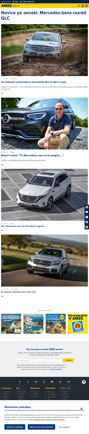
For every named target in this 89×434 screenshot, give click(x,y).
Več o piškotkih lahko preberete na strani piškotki (47, 419)
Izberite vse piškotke (15, 427)
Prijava (69, 360)
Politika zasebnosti (66, 395)
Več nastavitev (64, 427)
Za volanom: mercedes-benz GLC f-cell (18, 291)
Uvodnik (6, 392)
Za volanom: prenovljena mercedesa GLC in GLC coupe (33, 82)
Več (2, 93)
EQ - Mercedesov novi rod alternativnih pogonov (22, 226)
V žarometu (6, 388)
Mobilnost (35, 388)
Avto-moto (6, 394)
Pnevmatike (22, 392)
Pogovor (6, 397)
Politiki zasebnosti (56, 369)
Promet (35, 392)
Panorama (51, 392)
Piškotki (65, 392)
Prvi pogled (52, 394)
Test (18, 388)
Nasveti (35, 394)
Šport (5, 399)
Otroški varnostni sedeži (21, 396)
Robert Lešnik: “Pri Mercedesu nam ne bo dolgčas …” (32, 155)
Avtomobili (50, 388)
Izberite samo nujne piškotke (41, 427)
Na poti (35, 397)
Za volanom (52, 397)
